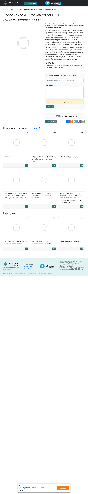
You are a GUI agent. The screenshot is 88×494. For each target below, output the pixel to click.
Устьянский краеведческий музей (69, 241)
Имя (48, 78)
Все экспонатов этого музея (65, 116)
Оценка (68, 78)
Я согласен (63, 488)
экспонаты (11, 267)
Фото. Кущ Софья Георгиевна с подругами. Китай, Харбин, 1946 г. (69, 157)
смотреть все (31, 128)
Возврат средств (41, 274)
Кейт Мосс (7, 156)
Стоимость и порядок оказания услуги (25, 274)
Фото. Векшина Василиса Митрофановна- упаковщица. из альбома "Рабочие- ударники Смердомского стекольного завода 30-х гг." (16, 196)
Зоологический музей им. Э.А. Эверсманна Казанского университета (43, 242)
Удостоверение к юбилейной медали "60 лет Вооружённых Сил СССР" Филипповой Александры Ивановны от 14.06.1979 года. (44, 158)
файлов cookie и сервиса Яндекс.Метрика (32, 488)
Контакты (50, 274)
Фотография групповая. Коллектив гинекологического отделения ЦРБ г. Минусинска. (42, 195)
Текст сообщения (51, 85)
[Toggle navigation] (83, 3)
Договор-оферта (8, 274)
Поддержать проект (30, 3)
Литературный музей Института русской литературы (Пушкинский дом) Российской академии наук (16, 243)
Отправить (50, 106)
